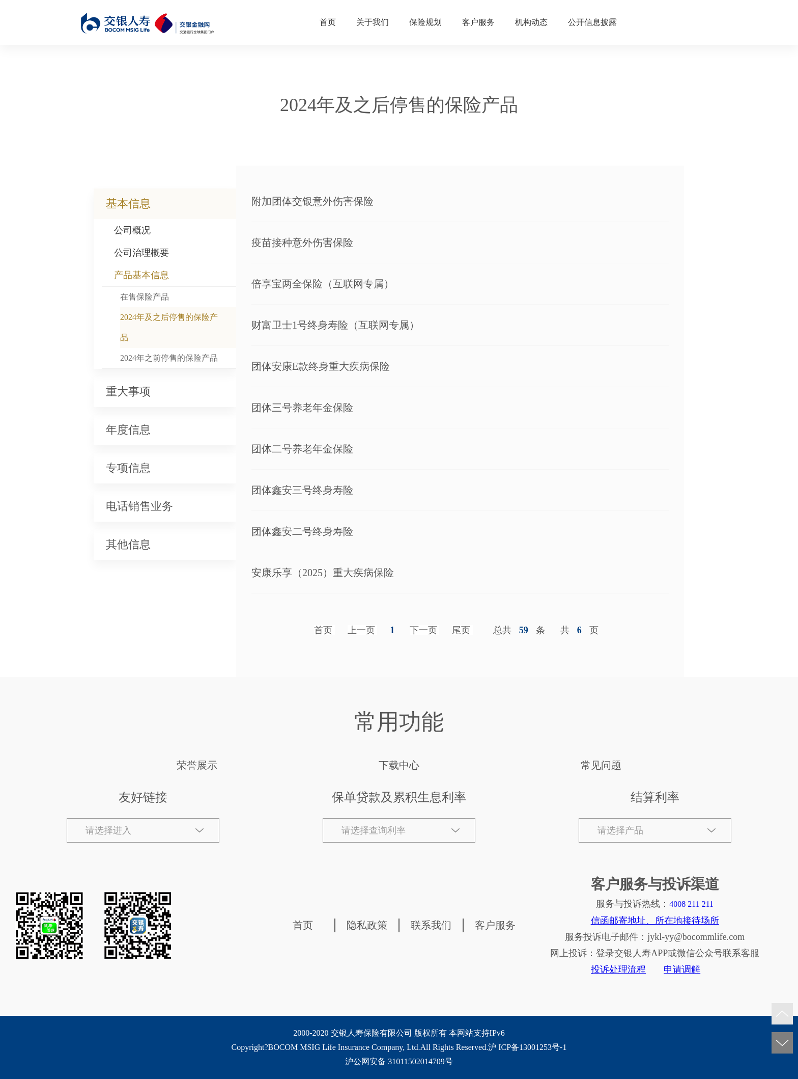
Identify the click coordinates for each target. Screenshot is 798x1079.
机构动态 (531, 22)
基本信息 (128, 203)
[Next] (425, 630)
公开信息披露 (592, 22)
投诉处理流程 (618, 969)
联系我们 (431, 925)
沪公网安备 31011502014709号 (398, 1061)
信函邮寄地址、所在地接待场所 (655, 920)
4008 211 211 (691, 904)
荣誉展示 (197, 765)
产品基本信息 (141, 275)
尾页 (461, 630)
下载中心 (399, 765)
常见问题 (601, 765)
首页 (328, 22)
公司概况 (132, 230)
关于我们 (372, 22)
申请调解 (682, 969)
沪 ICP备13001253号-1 (527, 1047)
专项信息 (128, 468)
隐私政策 (367, 925)
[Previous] (363, 630)
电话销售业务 (139, 506)
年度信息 (128, 429)
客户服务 (478, 22)
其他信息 (128, 544)
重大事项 (128, 391)
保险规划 (425, 22)
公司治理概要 (141, 253)
